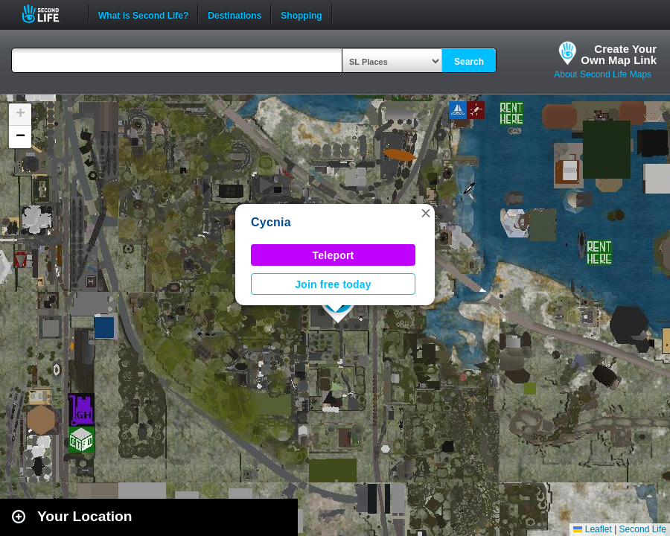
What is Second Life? (143, 14)
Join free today (333, 284)
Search (469, 62)
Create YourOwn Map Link (619, 54)
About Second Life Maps (602, 74)
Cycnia (271, 222)
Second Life (49, 14)
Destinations (234, 14)
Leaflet (592, 529)
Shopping (301, 14)
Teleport (333, 255)
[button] (426, 213)
